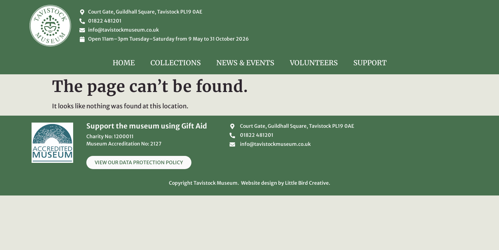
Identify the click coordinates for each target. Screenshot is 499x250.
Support (370, 62)
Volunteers (314, 62)
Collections (175, 62)
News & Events (245, 62)
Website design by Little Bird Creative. (285, 183)
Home (124, 62)
